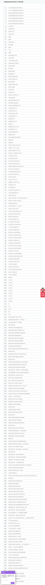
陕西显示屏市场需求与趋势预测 (15, 420)
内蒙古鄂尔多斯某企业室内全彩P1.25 (16, 166)
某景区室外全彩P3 (12, 176)
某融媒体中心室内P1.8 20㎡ (14, 182)
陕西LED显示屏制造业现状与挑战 (15, 412)
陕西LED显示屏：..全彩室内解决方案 (16, 462)
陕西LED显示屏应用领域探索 (14, 533)
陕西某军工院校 (11, 134)
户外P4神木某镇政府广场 (13, 227)
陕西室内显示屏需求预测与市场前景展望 (16, 332)
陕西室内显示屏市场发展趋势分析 (15, 327)
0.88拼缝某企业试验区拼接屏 (14, 243)
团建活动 (10, 277)
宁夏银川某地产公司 (12, 108)
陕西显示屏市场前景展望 (13, 483)
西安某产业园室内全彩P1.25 (14, 163)
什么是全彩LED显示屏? (13, 520)
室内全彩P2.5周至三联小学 (14, 261)
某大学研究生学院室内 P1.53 (14, 190)
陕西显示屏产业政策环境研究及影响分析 (16, 343)
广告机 (9, 50)
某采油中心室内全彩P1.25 (13, 174)
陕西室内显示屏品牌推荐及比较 (15, 335)
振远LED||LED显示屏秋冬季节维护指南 (16, 494)
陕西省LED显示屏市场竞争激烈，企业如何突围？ (18, 443)
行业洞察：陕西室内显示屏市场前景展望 (16, 576)
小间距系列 (10, 26)
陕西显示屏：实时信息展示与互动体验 (16, 459)
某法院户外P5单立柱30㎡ (13, 208)
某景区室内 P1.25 (12, 184)
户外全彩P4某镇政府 (12, 264)
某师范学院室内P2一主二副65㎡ (15, 206)
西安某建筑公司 (11, 73)
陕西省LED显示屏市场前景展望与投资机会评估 (18, 348)
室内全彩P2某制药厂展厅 (13, 219)
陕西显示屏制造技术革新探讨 (14, 409)
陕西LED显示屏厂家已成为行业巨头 (15, 375)
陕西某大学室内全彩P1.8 (13, 216)
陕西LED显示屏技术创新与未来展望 (15, 491)
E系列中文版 (11, 34)
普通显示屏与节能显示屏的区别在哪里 (16, 388)
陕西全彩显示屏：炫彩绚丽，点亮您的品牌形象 (18, 369)
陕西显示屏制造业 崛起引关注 (14, 562)
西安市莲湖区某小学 (12, 116)
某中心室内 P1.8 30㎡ (13, 179)
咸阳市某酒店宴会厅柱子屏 (14, 100)
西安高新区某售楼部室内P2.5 (14, 105)
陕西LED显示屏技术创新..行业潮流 (15, 470)
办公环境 (10, 280)
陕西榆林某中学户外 (12, 121)
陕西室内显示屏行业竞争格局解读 (15, 398)
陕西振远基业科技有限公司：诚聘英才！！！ (17, 319)
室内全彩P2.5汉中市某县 (13, 250)
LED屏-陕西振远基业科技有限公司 (15, 7)
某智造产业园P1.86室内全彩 (14, 145)
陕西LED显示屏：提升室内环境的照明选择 (17, 457)
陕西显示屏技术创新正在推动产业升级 (16, 433)
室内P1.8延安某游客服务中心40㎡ (15, 211)
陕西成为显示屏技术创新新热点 (15, 560)
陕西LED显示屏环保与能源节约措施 (15, 488)
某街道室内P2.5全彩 (12, 155)
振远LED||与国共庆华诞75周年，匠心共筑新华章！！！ (19, 544)
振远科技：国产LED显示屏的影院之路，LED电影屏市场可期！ (21, 517)
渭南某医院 (10, 142)
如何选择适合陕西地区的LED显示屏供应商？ (17, 364)
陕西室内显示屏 (11, 351)
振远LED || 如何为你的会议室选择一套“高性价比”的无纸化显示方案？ (22, 475)
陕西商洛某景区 (11, 71)
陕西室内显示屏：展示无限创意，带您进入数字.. (18, 449)
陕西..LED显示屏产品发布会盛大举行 (16, 380)
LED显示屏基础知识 (12, 473)
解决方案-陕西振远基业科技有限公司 (16, 13)
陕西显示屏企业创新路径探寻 (14, 531)
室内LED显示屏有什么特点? (14, 523)
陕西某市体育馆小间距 (13, 84)
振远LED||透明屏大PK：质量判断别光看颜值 (17, 512)
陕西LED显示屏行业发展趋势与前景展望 (16, 367)
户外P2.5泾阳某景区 (12, 274)
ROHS (9, 309)
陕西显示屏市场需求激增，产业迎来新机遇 (17, 430)
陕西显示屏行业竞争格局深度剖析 (15, 401)
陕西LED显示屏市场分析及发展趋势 (15, 340)
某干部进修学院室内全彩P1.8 (14, 171)
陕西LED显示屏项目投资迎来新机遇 (15, 467)
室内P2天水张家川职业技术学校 (15, 269)
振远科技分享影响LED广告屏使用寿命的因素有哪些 (19, 393)
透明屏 (9, 52)
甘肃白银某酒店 (11, 97)
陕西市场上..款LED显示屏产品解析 (15, 446)
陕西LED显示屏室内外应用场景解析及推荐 (17, 441)
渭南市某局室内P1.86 (12, 79)
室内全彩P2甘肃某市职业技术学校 (15, 256)
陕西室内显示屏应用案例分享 (14, 578)
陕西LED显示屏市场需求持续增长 (15, 377)
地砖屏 (9, 47)
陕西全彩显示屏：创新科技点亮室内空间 (16, 515)
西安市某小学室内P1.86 (13, 95)
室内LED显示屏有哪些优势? (14, 525)
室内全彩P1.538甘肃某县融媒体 (15, 253)
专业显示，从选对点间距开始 (14, 396)
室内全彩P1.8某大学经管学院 (14, 224)
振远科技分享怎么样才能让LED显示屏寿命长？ (18, 391)
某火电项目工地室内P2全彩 (14, 161)
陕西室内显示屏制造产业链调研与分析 (16, 330)
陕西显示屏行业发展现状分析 (14, 486)
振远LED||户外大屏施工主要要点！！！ (16, 383)
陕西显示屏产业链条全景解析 (14, 404)
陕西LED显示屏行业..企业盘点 (14, 536)
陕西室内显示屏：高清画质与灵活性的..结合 (17, 507)
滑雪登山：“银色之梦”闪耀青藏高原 (15, 547)
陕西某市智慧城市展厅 (13, 76)
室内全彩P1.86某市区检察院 (14, 232)
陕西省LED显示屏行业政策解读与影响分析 (17, 502)
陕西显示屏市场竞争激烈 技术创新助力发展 (17, 557)
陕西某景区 (10, 68)
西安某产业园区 (11, 87)
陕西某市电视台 (11, 81)
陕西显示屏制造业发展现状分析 (15, 346)
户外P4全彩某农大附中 (13, 60)
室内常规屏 (10, 44)
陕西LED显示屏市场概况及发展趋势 (15, 356)
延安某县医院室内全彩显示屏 (14, 137)
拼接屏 (9, 39)
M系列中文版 (11, 31)
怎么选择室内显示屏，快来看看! (15, 322)
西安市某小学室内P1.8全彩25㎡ (15, 200)
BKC (9, 311)
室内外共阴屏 (11, 58)
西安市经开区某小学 (12, 110)
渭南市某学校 (11, 89)
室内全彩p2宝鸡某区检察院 (14, 258)
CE (9, 303)
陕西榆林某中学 (11, 118)
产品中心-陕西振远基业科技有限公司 (16, 10)
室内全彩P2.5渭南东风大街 (14, 240)
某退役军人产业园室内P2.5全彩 (15, 153)
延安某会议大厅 (11, 92)
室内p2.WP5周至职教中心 (13, 266)
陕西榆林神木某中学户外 (13, 126)
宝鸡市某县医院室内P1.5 (13, 192)
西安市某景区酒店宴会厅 (13, 102)
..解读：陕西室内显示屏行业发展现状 (16, 573)
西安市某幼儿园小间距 (13, 113)
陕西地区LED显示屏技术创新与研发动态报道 (17, 499)
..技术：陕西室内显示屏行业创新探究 (16, 581)
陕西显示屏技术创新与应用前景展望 (15, 496)
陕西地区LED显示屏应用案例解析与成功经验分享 (18, 504)
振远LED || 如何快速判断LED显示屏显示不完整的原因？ (20, 465)
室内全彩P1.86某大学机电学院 (14, 248)
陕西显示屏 (10, 438)
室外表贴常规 (11, 42)
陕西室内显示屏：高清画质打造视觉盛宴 (16, 510)
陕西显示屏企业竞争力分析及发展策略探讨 (17, 539)
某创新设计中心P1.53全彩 (13, 147)
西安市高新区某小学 (12, 129)
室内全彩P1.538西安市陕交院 (14, 235)
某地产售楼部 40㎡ (12, 187)
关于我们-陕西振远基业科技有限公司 (16, 18)
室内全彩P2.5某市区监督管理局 (15, 237)
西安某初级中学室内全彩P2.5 (14, 213)
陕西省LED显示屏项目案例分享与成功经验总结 (18, 361)
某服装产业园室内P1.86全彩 (14, 150)
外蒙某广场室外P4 (12, 195)
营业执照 (10, 301)
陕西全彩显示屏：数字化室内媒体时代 (16, 454)
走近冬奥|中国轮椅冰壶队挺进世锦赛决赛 (17, 552)
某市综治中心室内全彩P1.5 (14, 169)
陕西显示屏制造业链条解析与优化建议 (16, 417)
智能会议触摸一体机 (12, 55)
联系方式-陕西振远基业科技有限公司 (16, 23)
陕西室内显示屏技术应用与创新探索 (15, 338)
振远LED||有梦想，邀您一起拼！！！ (16, 317)
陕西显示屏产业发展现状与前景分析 (15, 565)
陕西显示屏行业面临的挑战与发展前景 (16, 422)
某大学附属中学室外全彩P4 (14, 221)
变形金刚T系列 (11, 28)
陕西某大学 (10, 124)
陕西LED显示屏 (11, 324)
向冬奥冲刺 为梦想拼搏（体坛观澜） (16, 549)
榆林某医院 (10, 139)
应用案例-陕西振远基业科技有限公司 (16, 15)
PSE (9, 314)
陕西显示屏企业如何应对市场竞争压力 (16, 428)
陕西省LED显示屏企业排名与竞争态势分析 (17, 354)
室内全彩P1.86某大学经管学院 (14, 245)
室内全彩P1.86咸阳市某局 (13, 229)
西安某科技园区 (11, 65)
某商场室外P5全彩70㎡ (13, 203)
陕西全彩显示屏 (11, 359)
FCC (9, 306)
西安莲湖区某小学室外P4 (13, 63)
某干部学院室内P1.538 (13, 158)
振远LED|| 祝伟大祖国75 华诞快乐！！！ (16, 541)
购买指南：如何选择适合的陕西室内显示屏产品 (18, 568)
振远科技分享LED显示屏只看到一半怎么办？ (17, 385)
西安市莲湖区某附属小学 (13, 132)
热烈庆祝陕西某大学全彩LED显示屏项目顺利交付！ (19, 372)
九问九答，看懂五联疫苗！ (14, 554)
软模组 (9, 36)
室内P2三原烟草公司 (12, 272)
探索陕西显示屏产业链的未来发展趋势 (16, 436)
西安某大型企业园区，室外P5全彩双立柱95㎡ (17, 198)
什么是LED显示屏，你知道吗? (14, 528)
